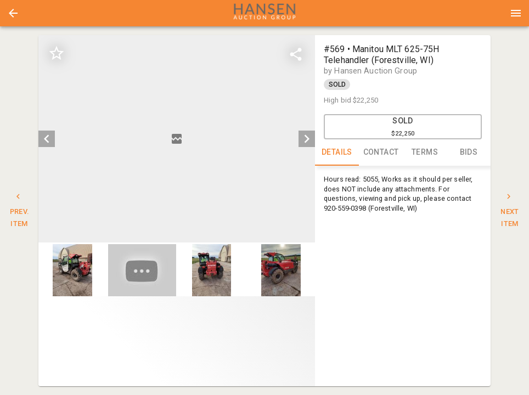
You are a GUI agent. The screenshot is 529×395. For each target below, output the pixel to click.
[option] (176, 138)
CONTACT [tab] (381, 152)
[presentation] (264, 13)
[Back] (13, 13)
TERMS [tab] (425, 152)
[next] (307, 139)
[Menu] (516, 13)
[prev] (46, 139)
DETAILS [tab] (337, 152)
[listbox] (176, 138)
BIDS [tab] (469, 152)
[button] (13, 13)
